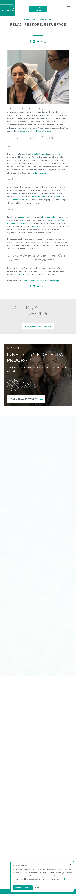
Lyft (26, 200)
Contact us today (23, 274)
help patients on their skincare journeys (33, 131)
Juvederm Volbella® (41, 196)
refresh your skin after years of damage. (42, 280)
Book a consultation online (38, 326)
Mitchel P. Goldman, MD (39, 19)
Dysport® (42, 154)
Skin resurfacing (39, 226)
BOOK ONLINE (38, 8)
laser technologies (50, 217)
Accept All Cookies (23, 887)
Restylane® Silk (14, 200)
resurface (24, 217)
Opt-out (38, 887)
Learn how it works (23, 399)
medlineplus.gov (39, 173)
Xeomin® (56, 154)
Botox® (33, 154)
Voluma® (56, 196)
